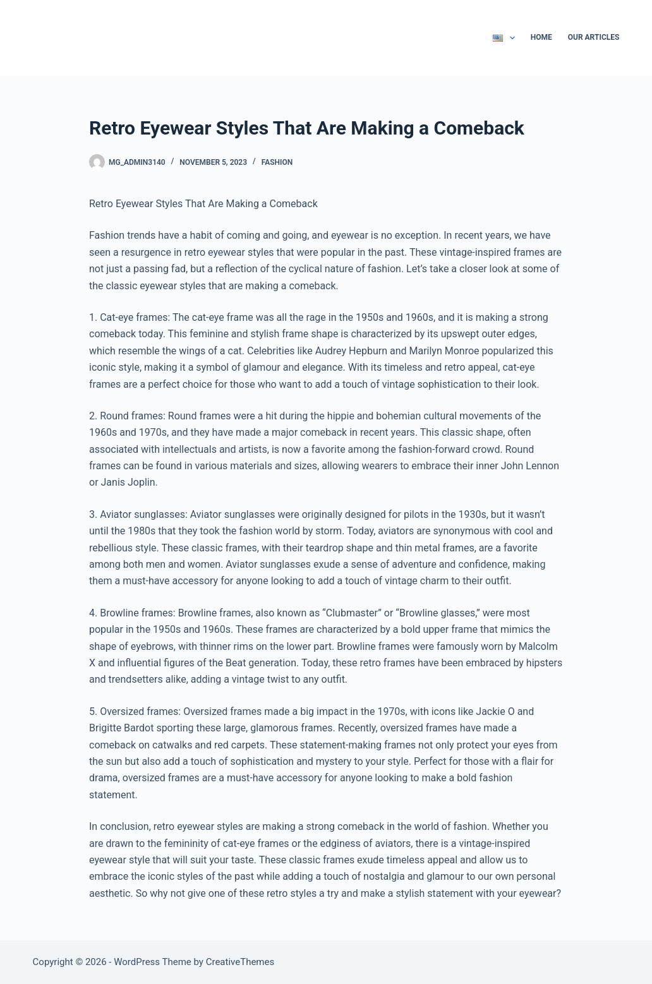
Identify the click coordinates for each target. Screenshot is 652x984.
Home (541, 37)
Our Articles (594, 37)
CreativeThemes (240, 962)
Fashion (277, 162)
